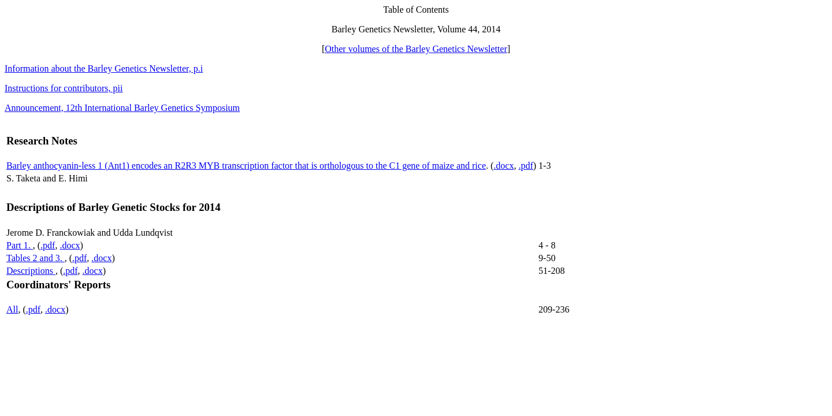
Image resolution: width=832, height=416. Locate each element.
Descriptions (30, 271)
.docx (503, 165)
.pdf (525, 165)
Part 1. (19, 245)
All (12, 309)
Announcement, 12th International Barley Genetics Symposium (122, 108)
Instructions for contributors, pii (63, 88)
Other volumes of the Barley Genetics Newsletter (416, 49)
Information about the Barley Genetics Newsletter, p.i (104, 68)
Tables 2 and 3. (35, 258)
